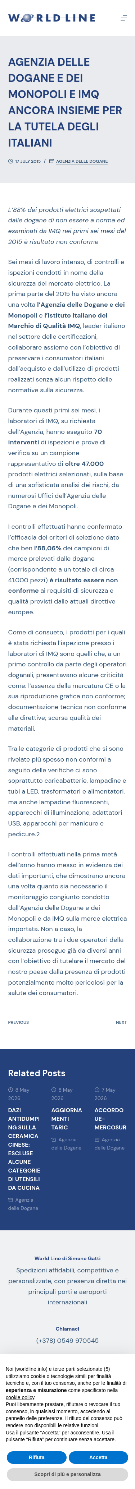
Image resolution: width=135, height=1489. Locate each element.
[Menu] (124, 18)
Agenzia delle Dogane (82, 161)
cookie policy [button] (20, 1397)
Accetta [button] (98, 1457)
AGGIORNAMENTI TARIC (66, 1118)
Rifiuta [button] (37, 1457)
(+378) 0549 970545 (67, 1340)
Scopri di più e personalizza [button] (67, 1474)
